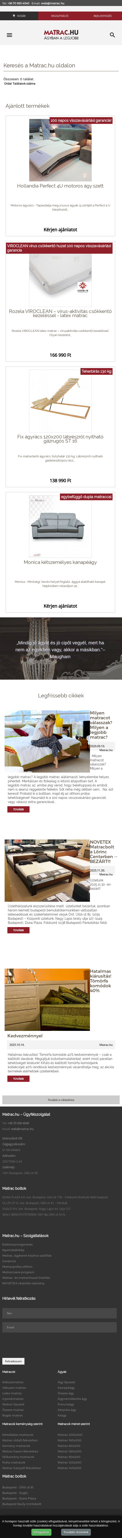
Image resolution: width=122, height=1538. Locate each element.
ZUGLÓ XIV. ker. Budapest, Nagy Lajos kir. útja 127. (36, 1209)
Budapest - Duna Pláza (19, 1498)
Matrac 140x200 (69, 1468)
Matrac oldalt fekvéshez (20, 1440)
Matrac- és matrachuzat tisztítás (26, 1277)
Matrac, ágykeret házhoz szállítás (27, 1255)
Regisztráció (59, 16)
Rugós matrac (12, 1415)
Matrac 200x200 (70, 1435)
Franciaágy (66, 1404)
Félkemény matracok (18, 1457)
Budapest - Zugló (15, 1493)
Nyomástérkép (13, 1250)
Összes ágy (66, 1393)
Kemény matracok (16, 1446)
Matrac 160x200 (69, 1440)
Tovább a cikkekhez (61, 1099)
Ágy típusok (66, 1382)
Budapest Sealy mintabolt (21, 1504)
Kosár (19, 16)
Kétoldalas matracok (17, 1435)
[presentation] (37, 1345)
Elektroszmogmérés (17, 1244)
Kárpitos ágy (67, 1410)
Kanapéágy (66, 1387)
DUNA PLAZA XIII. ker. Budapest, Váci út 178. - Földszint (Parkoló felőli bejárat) (55, 1197)
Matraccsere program (18, 1272)
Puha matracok (13, 1462)
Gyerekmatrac (13, 1399)
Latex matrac (12, 1393)
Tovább (18, 809)
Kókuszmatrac (13, 1382)
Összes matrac (13, 1410)
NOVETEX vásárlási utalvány (23, 1283)
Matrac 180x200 (69, 1451)
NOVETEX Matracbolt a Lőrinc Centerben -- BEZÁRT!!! (103, 851)
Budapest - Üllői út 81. (18, 1487)
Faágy (62, 1415)
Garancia (9, 1261)
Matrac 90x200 (69, 1457)
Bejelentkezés (103, 16)
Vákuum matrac (14, 1387)
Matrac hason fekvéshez (20, 1451)
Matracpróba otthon (17, 1266)
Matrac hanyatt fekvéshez (21, 1468)
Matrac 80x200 (69, 1446)
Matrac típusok (13, 1404)
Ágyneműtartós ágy (72, 1399)
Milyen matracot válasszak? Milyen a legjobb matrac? (101, 725)
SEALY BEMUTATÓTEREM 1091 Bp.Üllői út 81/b (33, 1214)
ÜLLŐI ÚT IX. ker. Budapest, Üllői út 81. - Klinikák (35, 1203)
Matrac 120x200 (69, 1462)
